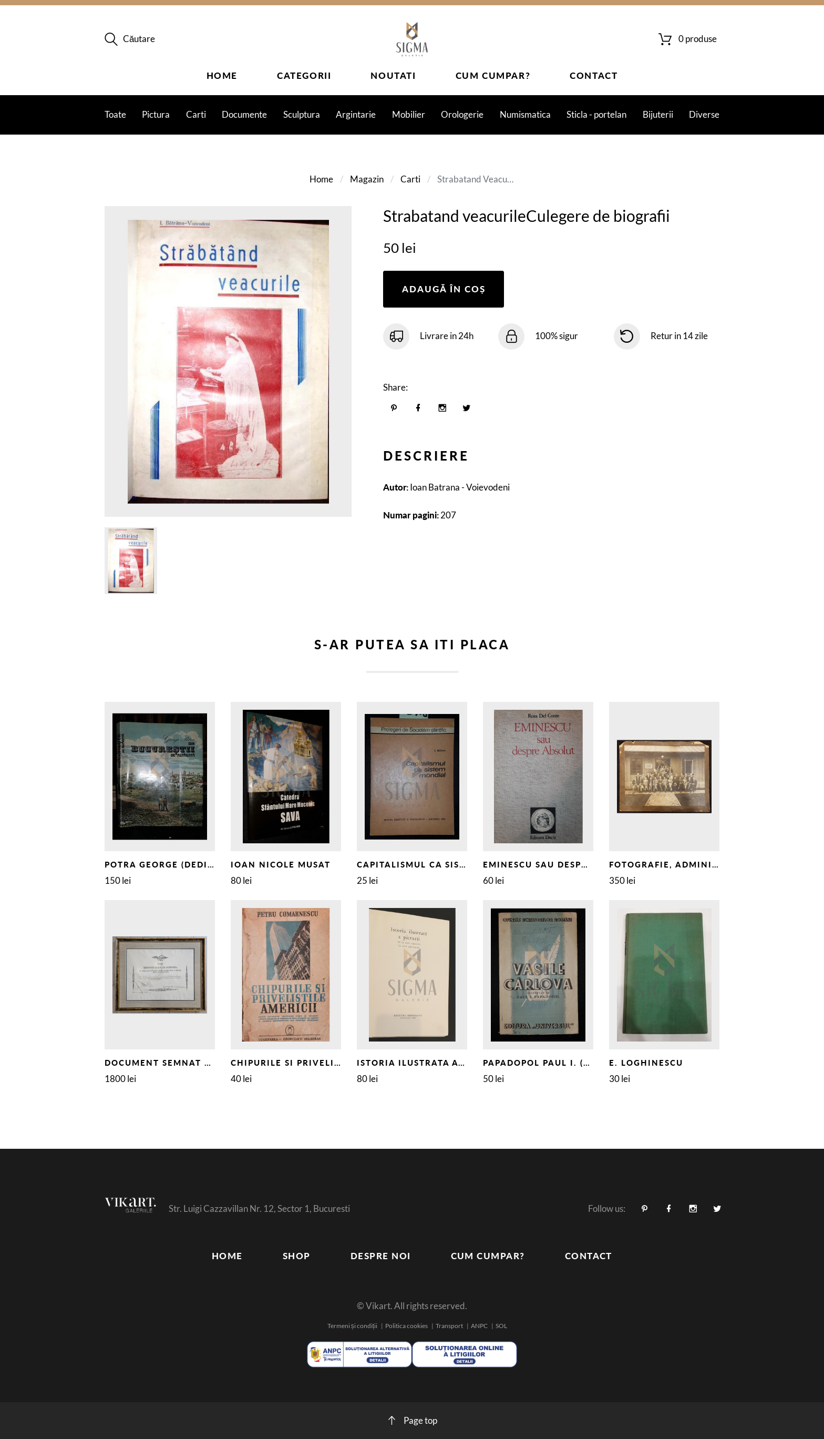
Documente (244, 114)
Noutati (393, 75)
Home (222, 75)
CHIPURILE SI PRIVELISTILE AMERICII (319, 1062)
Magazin (367, 179)
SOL (501, 1326)
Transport (449, 1326)
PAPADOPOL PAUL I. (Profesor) (559, 1062)
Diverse (704, 114)
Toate (115, 114)
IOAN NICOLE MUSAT (281, 864)
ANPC (479, 1326)
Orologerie (462, 114)
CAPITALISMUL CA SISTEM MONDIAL (442, 864)
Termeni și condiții (352, 1326)
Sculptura (301, 114)
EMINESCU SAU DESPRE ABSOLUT (561, 864)
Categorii (304, 75)
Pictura (156, 114)
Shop (297, 1255)
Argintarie (356, 114)
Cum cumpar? (493, 75)
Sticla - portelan (596, 114)
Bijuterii (658, 114)
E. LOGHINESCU (646, 1062)
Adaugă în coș (444, 288)
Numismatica (525, 114)
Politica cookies (406, 1326)
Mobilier (408, 114)
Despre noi (381, 1255)
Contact (593, 75)
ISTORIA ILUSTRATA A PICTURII (430, 1062)
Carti (196, 114)
